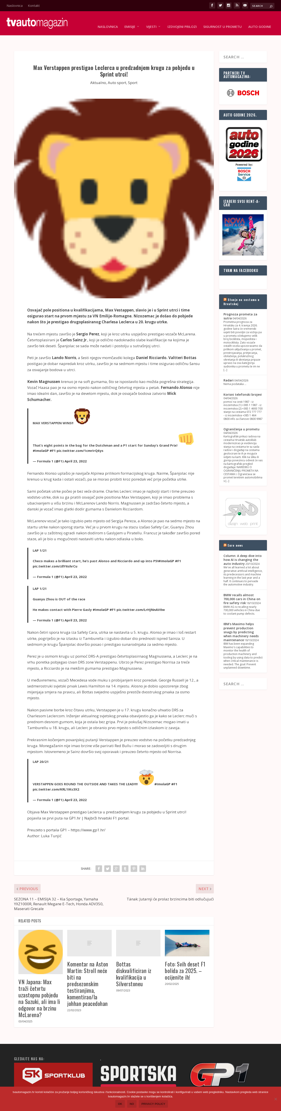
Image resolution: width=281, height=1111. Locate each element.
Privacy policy (153, 1104)
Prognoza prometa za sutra (240, 303)
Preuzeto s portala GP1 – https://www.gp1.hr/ (66, 816)
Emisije (129, 20)
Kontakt (34, 5)
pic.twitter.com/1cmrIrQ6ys (80, 437)
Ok (120, 1104)
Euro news (235, 531)
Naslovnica (15, 5)
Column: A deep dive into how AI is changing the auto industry (242, 546)
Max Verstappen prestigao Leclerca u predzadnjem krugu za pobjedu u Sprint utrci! (113, 798)
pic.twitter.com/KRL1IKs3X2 (56, 775)
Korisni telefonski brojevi (242, 381)
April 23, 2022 (76, 447)
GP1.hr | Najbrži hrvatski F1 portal (99, 804)
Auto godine (259, 20)
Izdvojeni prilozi (182, 20)
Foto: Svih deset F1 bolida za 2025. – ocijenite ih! (185, 957)
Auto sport (117, 69)
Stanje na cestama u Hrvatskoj (241, 288)
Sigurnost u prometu (222, 20)
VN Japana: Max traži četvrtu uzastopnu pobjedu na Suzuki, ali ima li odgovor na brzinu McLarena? (39, 984)
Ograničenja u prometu (241, 415)
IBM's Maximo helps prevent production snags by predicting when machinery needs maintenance (241, 618)
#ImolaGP (41, 437)
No (132, 1104)
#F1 (53, 437)
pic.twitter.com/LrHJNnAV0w (141, 596)
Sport (132, 69)
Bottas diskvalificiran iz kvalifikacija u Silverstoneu (133, 960)
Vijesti (151, 20)
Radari (228, 367)
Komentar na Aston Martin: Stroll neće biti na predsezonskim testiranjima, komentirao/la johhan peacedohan (87, 970)
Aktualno (98, 69)
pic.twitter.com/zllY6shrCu (55, 552)
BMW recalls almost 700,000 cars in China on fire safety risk (241, 585)
